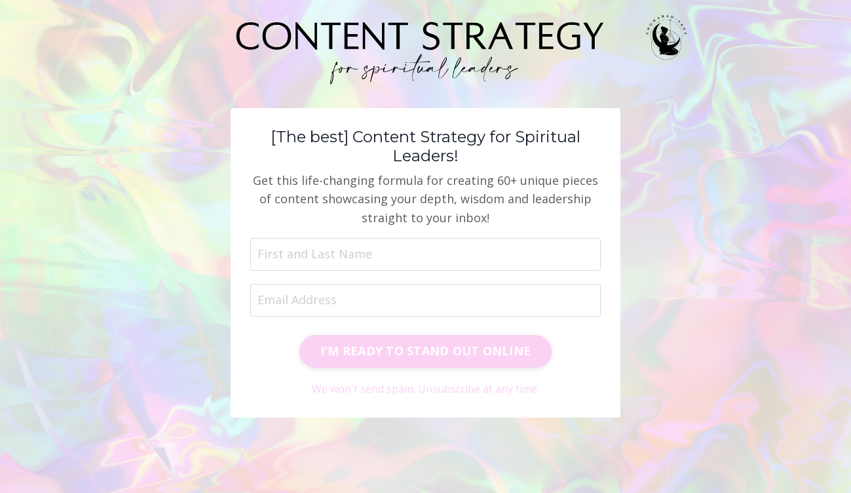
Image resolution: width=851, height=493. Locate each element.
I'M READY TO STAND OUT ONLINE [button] (425, 351)
